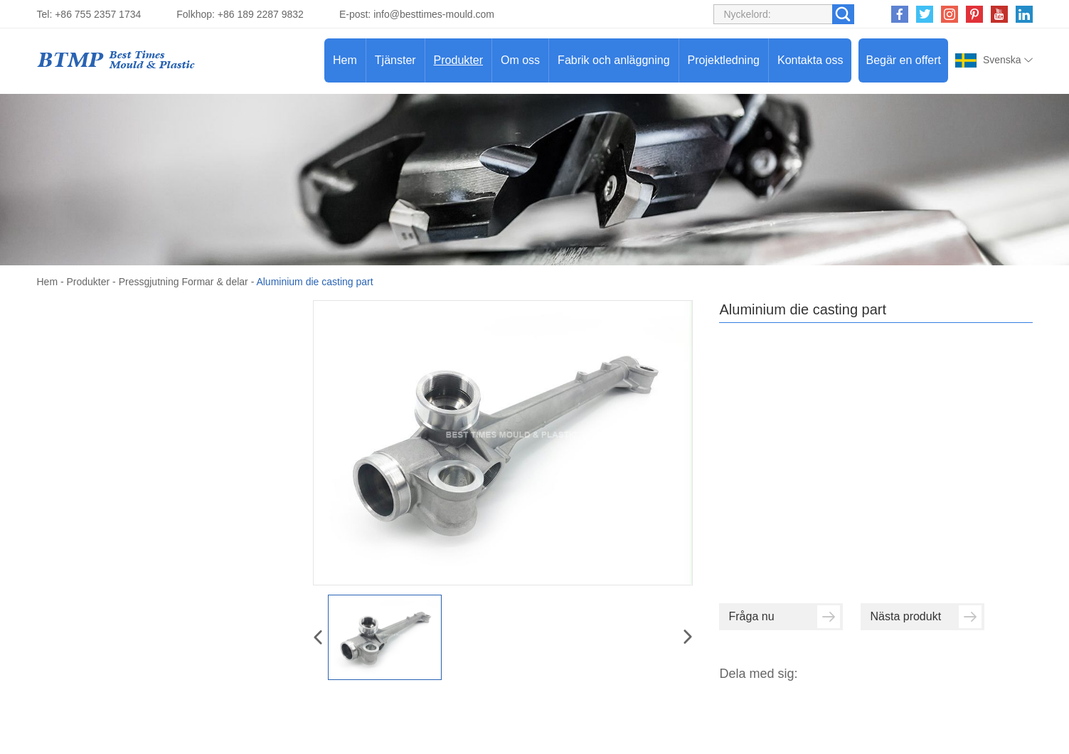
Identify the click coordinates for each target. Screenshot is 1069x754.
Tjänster (395, 60)
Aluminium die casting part (314, 281)
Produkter (458, 60)
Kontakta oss (810, 60)
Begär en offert (903, 60)
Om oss (520, 60)
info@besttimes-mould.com (433, 14)
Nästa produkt (926, 616)
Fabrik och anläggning (613, 60)
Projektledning (724, 60)
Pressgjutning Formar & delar (183, 281)
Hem (345, 60)
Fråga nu (784, 616)
